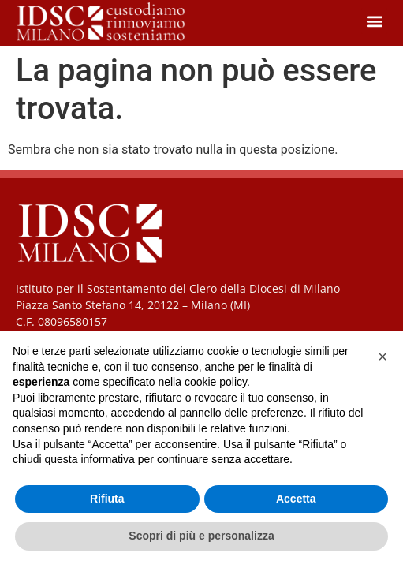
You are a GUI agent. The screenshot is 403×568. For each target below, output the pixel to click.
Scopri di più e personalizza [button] (201, 535)
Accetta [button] (296, 498)
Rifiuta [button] (107, 498)
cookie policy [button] (216, 382)
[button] (374, 21)
